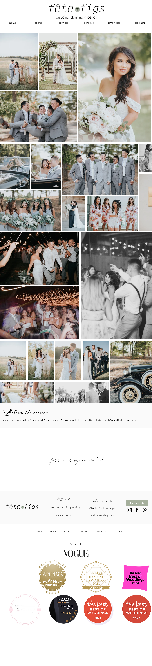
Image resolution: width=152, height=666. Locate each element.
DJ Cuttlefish (86, 420)
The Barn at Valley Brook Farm (26, 420)
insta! (98, 459)
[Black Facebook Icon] (137, 510)
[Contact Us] (137, 503)
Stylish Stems (110, 420)
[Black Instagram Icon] (129, 510)
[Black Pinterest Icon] (144, 510)
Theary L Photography (62, 420)
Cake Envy (130, 420)
